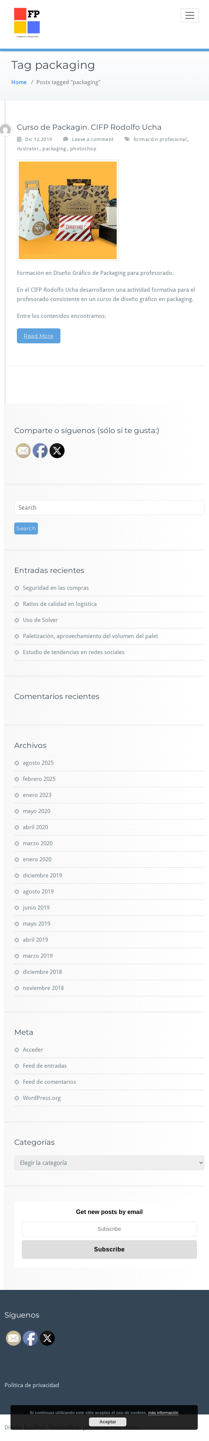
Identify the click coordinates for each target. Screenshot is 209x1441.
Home (19, 82)
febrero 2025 (39, 779)
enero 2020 (37, 859)
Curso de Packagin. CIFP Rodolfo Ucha (89, 127)
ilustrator (28, 148)
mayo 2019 (36, 923)
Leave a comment (93, 139)
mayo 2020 (36, 811)
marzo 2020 (38, 843)
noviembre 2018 (43, 988)
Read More (39, 335)
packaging (54, 148)
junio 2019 (36, 907)
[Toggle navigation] (190, 15)
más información (163, 1412)
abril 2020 (35, 827)
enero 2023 (37, 795)
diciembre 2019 (42, 875)
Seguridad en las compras (56, 588)
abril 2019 (35, 939)
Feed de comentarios (49, 1082)
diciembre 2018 (42, 972)
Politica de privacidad (32, 1385)
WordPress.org (42, 1098)
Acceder (33, 1049)
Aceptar (107, 1422)
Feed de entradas (45, 1066)
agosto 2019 (38, 891)
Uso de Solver (40, 620)
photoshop (83, 148)
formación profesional (160, 139)
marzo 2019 (38, 956)
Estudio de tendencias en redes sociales (74, 652)
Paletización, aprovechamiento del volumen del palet (90, 636)
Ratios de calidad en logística (60, 604)
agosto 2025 (38, 763)
